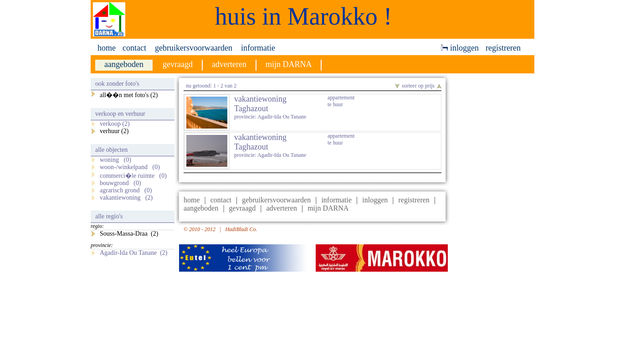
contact (134, 47)
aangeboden (201, 208)
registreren (503, 47)
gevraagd (242, 208)
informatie (258, 47)
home (106, 47)
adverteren (281, 208)
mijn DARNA (327, 208)
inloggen (460, 47)
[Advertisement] (494, 214)
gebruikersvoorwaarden (193, 47)
